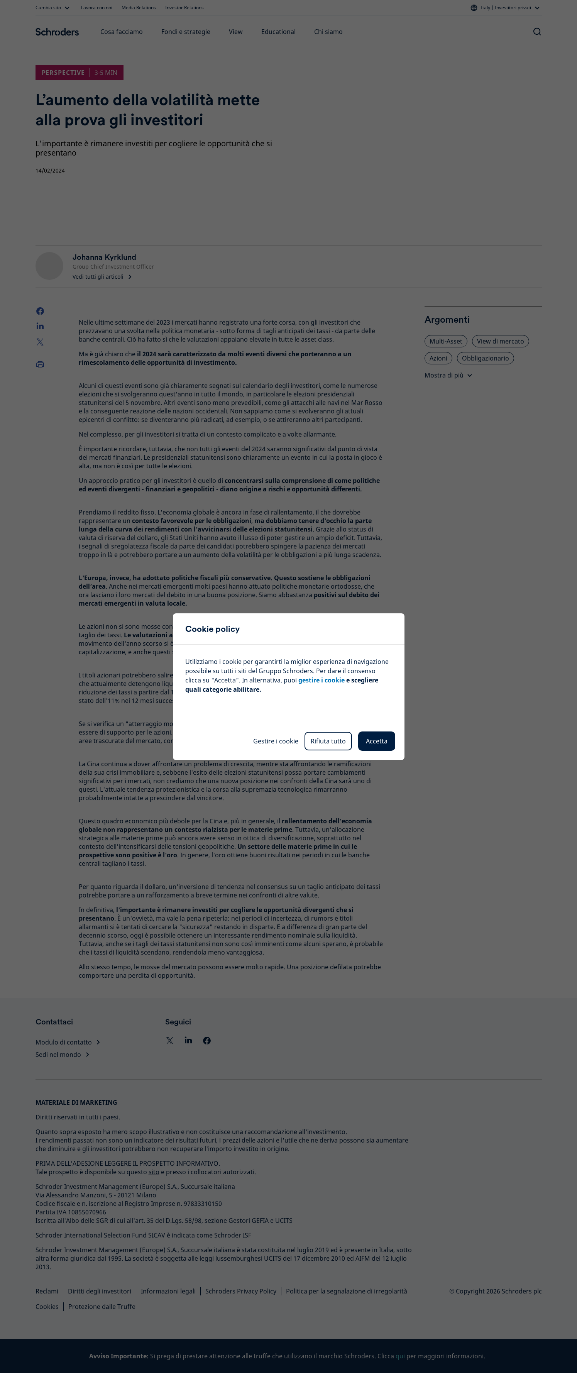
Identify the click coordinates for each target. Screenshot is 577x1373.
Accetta (376, 741)
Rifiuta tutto (328, 741)
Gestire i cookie (275, 741)
